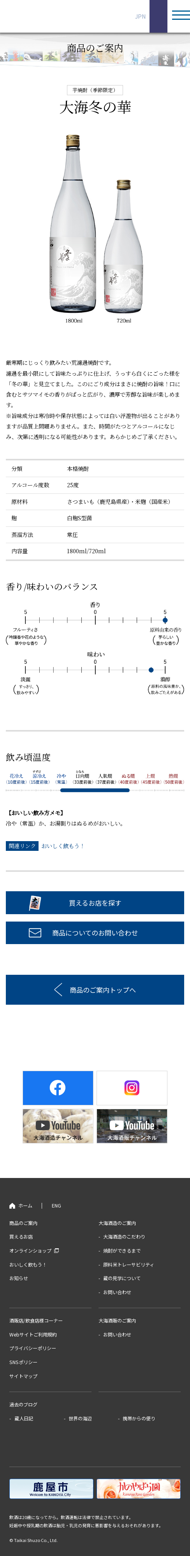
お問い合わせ (117, 1292)
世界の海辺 (80, 1418)
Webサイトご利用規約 (33, 1334)
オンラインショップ (30, 1250)
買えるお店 (21, 1236)
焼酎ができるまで (122, 1250)
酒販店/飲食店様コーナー (36, 1320)
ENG (156, 16)
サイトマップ (23, 1376)
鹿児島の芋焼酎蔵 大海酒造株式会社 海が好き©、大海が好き (60, 16)
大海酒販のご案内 (117, 1320)
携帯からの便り (139, 1418)
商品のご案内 (23, 1223)
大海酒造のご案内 (117, 1223)
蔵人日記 (23, 1418)
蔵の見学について (122, 1278)
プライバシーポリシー (32, 1348)
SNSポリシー (23, 1362)
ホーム (25, 1205)
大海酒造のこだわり (124, 1236)
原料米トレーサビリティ (128, 1264)
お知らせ (18, 1278)
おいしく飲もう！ (63, 846)
